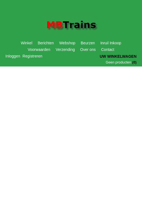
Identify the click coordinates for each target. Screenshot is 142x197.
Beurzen (88, 43)
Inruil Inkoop (110, 43)
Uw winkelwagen (118, 56)
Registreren (32, 56)
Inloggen (12, 56)
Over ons (88, 49)
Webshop (67, 43)
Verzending (65, 49)
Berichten (46, 43)
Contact (107, 49)
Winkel (26, 43)
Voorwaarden (39, 49)
